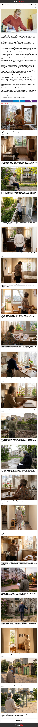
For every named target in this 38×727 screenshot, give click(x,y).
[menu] (36, 1)
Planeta (19, 1)
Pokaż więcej (19, 720)
